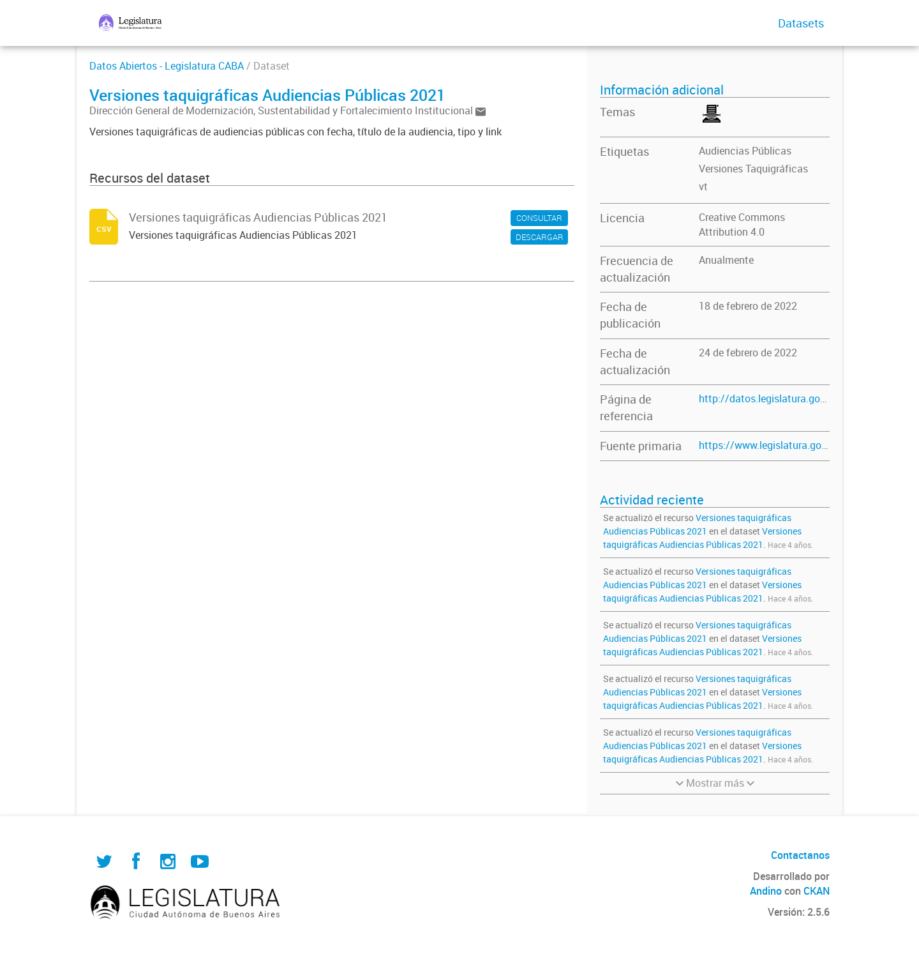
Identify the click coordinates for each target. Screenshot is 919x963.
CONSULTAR (539, 218)
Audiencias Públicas (745, 151)
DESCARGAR (540, 237)
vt (703, 186)
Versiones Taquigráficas (753, 169)
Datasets (801, 23)
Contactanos (800, 855)
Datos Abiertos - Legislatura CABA (166, 66)
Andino (766, 891)
